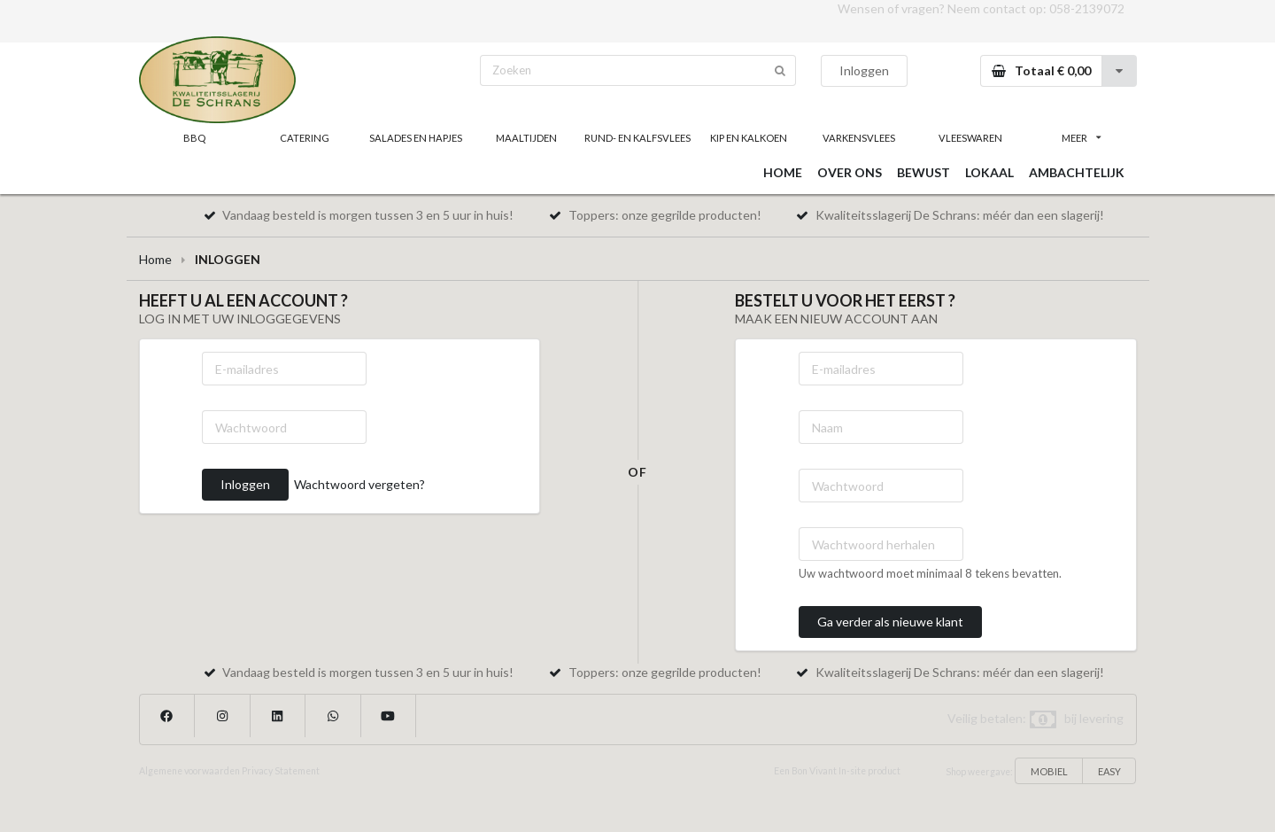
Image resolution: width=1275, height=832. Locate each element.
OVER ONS (849, 172)
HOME (782, 172)
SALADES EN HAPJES (415, 138)
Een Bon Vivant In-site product (837, 771)
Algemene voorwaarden (189, 771)
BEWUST (923, 172)
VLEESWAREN (970, 138)
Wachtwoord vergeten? (359, 484)
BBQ (194, 138)
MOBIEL (1049, 771)
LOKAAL (989, 172)
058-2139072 (1086, 8)
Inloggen (864, 70)
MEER (1081, 138)
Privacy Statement (281, 771)
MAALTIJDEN (526, 138)
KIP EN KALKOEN (748, 138)
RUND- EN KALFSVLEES (637, 138)
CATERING (304, 138)
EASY (1109, 771)
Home (155, 259)
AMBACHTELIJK (1076, 172)
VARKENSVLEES (859, 138)
